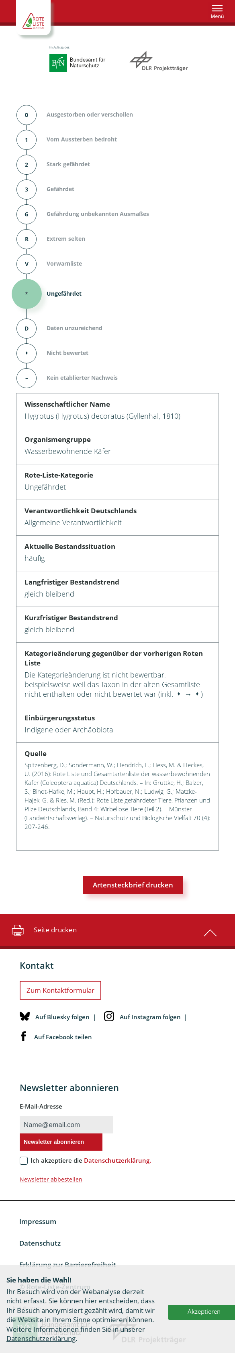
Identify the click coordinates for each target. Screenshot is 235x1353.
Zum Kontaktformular (60, 990)
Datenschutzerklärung (41, 1338)
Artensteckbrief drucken (133, 884)
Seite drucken (43, 930)
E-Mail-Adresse (41, 1106)
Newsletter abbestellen (51, 1179)
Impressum (37, 1221)
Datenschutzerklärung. (117, 1160)
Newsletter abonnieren (54, 1142)
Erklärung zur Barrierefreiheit (67, 1264)
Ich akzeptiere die (91, 1160)
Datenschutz (40, 1243)
